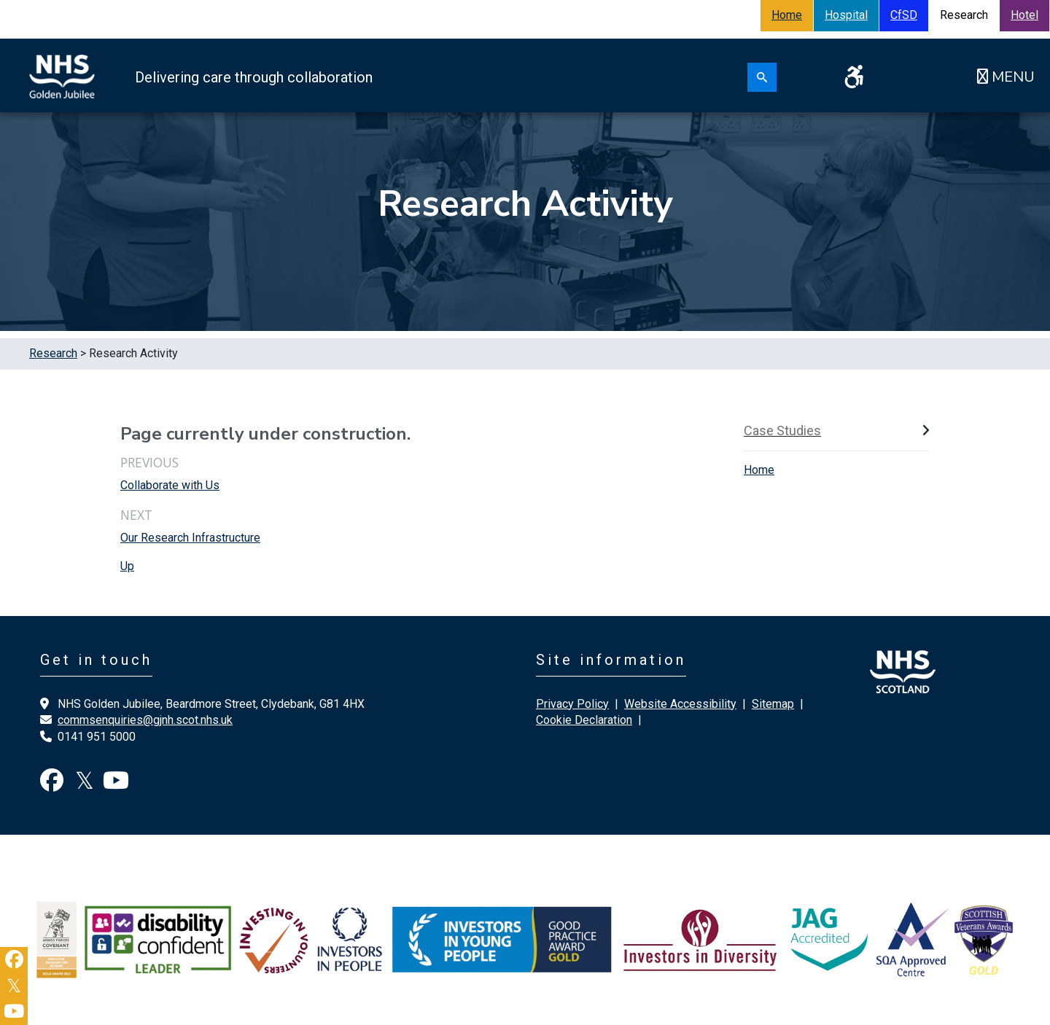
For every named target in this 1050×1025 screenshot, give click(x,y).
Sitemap (773, 704)
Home (786, 15)
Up (127, 566)
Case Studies (782, 430)
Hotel (1024, 15)
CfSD (903, 15)
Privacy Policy (572, 704)
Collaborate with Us (169, 485)
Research (53, 353)
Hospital (846, 15)
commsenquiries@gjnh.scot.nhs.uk (145, 720)
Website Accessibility (680, 704)
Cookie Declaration (584, 720)
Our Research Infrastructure (190, 538)
